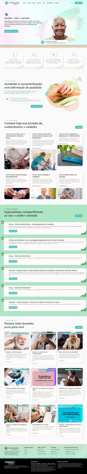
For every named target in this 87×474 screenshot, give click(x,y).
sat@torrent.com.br (69, 451)
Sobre (29, 3)
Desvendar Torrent (42, 453)
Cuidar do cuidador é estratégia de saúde (16, 425)
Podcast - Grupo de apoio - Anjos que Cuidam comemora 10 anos (34, 302)
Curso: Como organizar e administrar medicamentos (69, 135)
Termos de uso (44, 463)
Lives (43, 3)
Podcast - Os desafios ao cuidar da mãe (43, 389)
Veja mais (80, 127)
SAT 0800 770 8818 (69, 453)
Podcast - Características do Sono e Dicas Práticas (70, 425)
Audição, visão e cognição (14, 352)
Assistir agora (13, 231)
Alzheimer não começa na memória (70, 388)
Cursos (39, 3)
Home (24, 3)
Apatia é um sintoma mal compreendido (39, 352)
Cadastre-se (79, 3)
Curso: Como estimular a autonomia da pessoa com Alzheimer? (42, 136)
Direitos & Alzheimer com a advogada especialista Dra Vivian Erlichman (36, 240)
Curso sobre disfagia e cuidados (41, 176)
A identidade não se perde (40, 424)
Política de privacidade (35, 463)
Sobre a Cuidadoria (55, 449)
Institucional (40, 449)
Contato (57, 3)
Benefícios (50, 3)
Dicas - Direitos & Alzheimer (20, 256)
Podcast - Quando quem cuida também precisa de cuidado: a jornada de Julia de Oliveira (43, 270)
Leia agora (9, 361)
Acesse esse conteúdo (12, 31)
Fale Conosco (54, 453)
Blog (34, 3)
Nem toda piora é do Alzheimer (68, 352)
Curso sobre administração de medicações (16, 176)
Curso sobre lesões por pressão (68, 176)
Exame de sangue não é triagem (15, 388)
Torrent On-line (41, 451)
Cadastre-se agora (37, 106)
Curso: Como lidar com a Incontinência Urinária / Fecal (15, 136)
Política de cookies (51, 463)
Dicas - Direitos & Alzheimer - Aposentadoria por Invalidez (31, 224)
